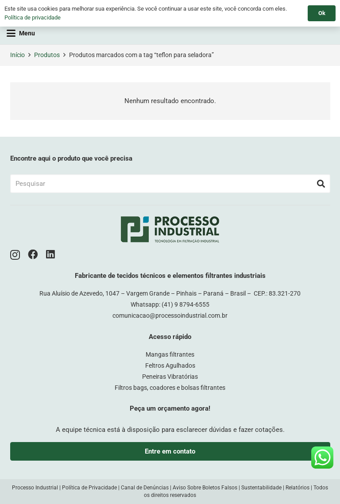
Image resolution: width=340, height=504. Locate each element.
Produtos (47, 54)
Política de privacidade (32, 17)
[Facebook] (33, 255)
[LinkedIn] (50, 255)
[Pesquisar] (170, 183)
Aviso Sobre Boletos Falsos (205, 488)
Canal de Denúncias (145, 488)
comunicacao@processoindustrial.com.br (170, 315)
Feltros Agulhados (170, 365)
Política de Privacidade (89, 488)
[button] (20, 33)
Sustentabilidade (261, 488)
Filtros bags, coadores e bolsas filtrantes (170, 387)
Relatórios (297, 488)
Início (17, 54)
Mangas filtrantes (170, 354)
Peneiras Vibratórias (170, 376)
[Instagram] (15, 255)
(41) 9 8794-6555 (185, 304)
